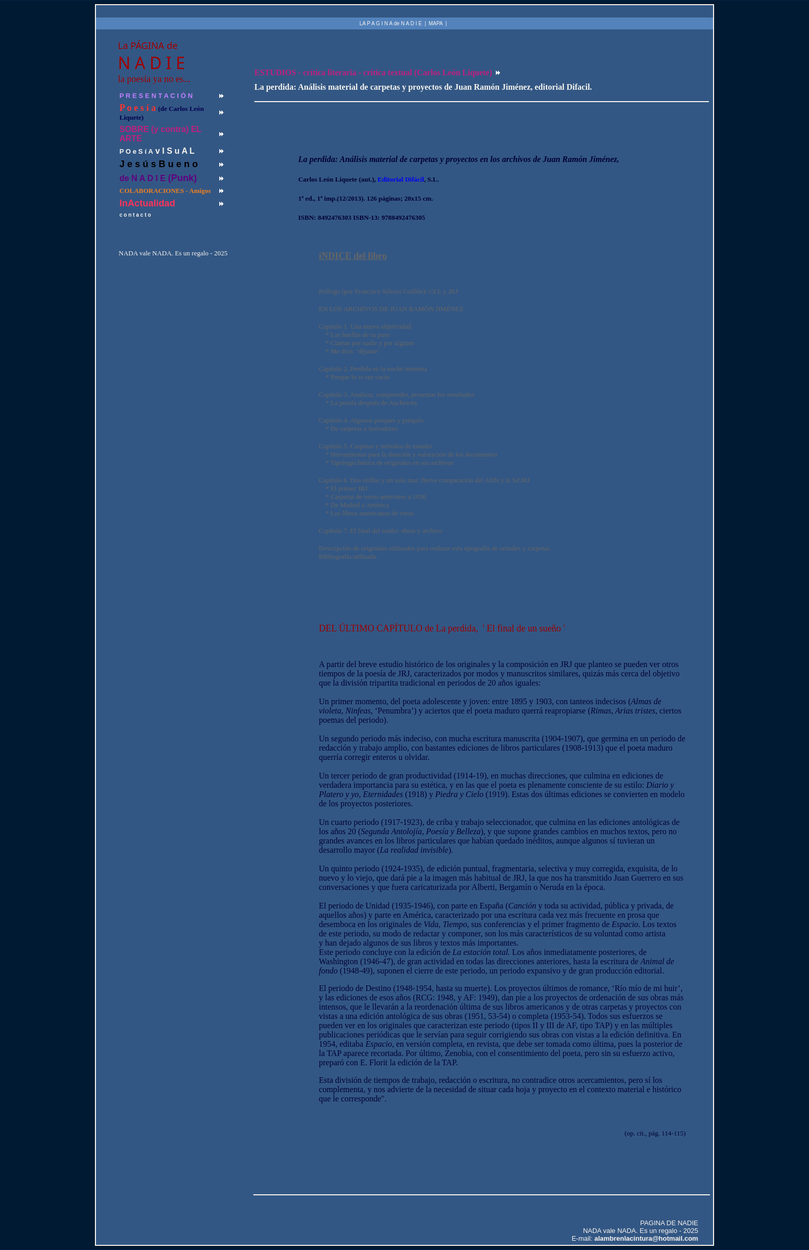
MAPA (436, 23)
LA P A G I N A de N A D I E (391, 23)
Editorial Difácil (401, 179)
